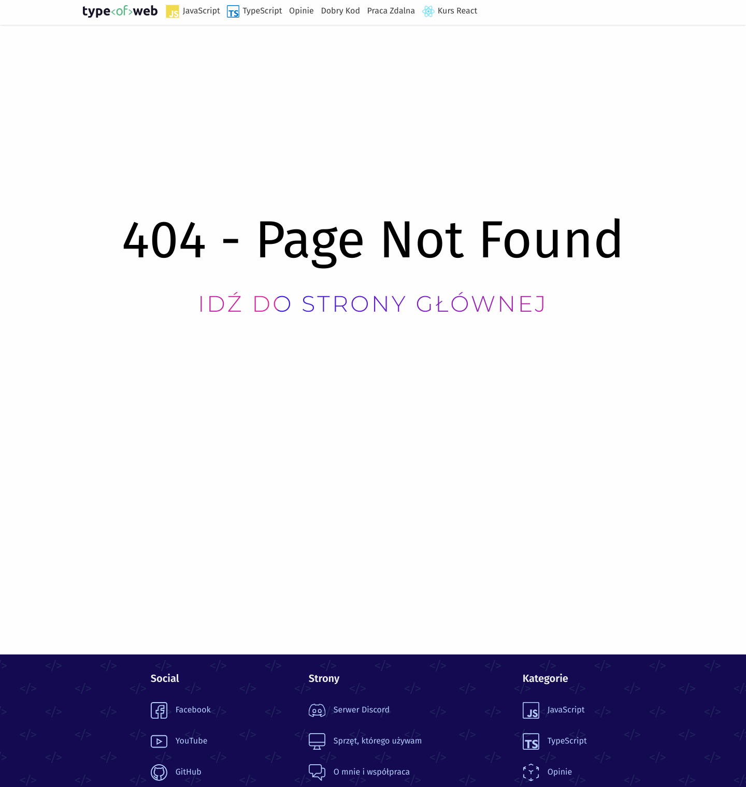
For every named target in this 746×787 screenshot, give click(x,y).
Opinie (301, 11)
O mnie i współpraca (359, 772)
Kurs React (449, 11)
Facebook (181, 710)
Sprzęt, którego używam (365, 741)
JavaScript (192, 11)
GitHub (176, 772)
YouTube (179, 741)
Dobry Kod (340, 11)
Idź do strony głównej (373, 303)
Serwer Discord (349, 710)
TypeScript (254, 11)
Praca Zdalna (391, 11)
